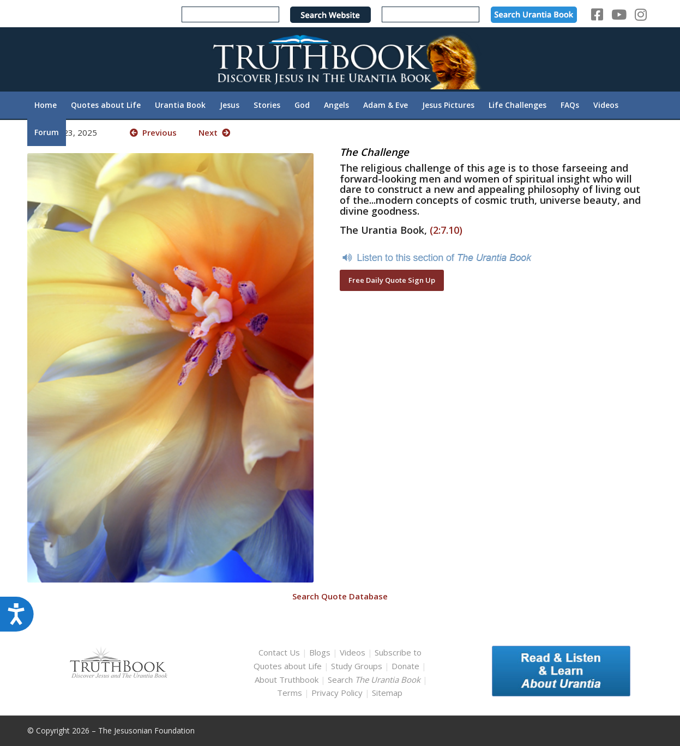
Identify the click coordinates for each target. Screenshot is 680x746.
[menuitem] (45, 105)
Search (375, 679)
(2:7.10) (446, 229)
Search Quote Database (340, 596)
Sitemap (387, 692)
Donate (405, 665)
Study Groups (357, 665)
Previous (153, 132)
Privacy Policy (337, 692)
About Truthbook (286, 679)
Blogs (319, 652)
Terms (289, 692)
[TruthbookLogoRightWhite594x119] (340, 59)
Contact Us (279, 652)
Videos (352, 652)
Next (214, 132)
